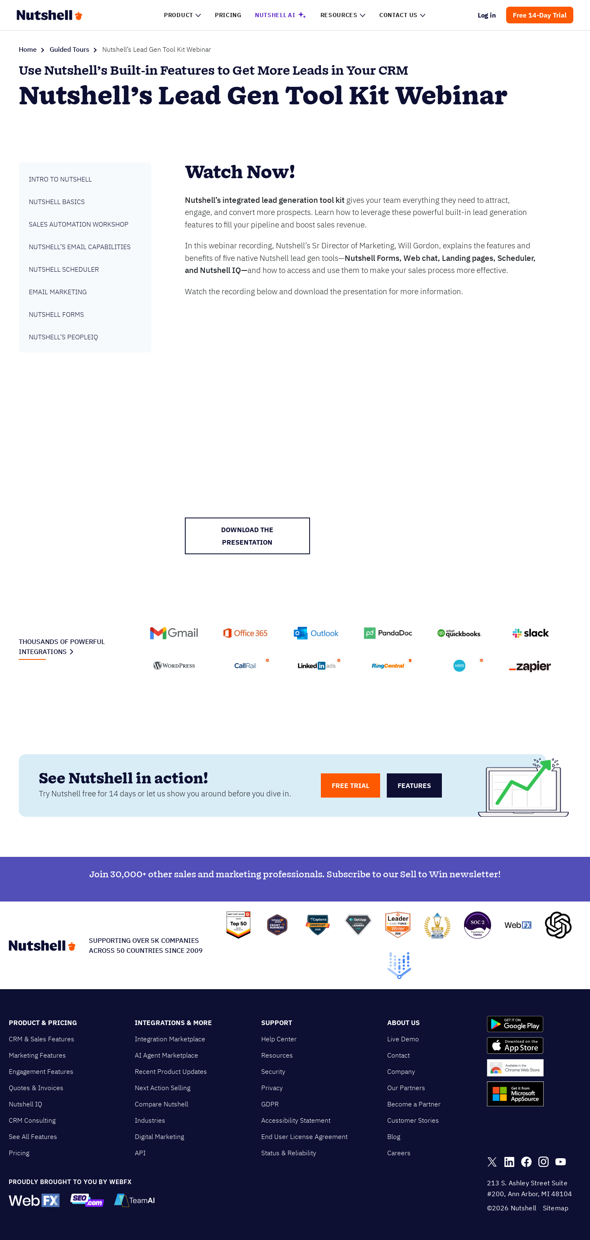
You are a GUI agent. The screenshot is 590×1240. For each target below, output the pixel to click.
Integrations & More (173, 1022)
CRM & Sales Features (41, 1039)
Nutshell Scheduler (64, 269)
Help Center (279, 1039)
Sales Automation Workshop (79, 224)
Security (273, 1071)
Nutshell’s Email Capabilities (80, 246)
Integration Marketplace (170, 1039)
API (140, 1153)
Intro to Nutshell (60, 179)
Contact (398, 1055)
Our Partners (406, 1087)
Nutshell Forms (56, 314)
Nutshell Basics (57, 201)
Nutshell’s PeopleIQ (63, 337)
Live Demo (403, 1039)
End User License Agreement (304, 1136)
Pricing (19, 1153)
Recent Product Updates (171, 1071)
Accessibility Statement (295, 1120)
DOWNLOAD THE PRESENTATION (247, 535)
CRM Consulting (32, 1120)
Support (276, 1022)
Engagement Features (41, 1071)
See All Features (33, 1136)
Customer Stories (413, 1120)
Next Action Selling (162, 1087)
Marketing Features (37, 1055)
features (414, 785)
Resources (277, 1055)
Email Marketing (58, 292)
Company (401, 1071)
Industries (150, 1120)
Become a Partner (414, 1104)
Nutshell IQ (25, 1104)
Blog (393, 1136)
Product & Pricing (43, 1022)
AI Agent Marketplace (166, 1055)
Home (28, 49)
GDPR (270, 1104)
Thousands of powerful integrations (62, 646)
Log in (487, 15)
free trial (350, 785)
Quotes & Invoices (36, 1087)
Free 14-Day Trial (540, 15)
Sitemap (555, 1208)
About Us (403, 1022)
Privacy (272, 1087)
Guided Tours (69, 49)
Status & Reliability (288, 1153)
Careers (399, 1153)
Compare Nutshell (161, 1104)
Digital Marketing (159, 1136)
